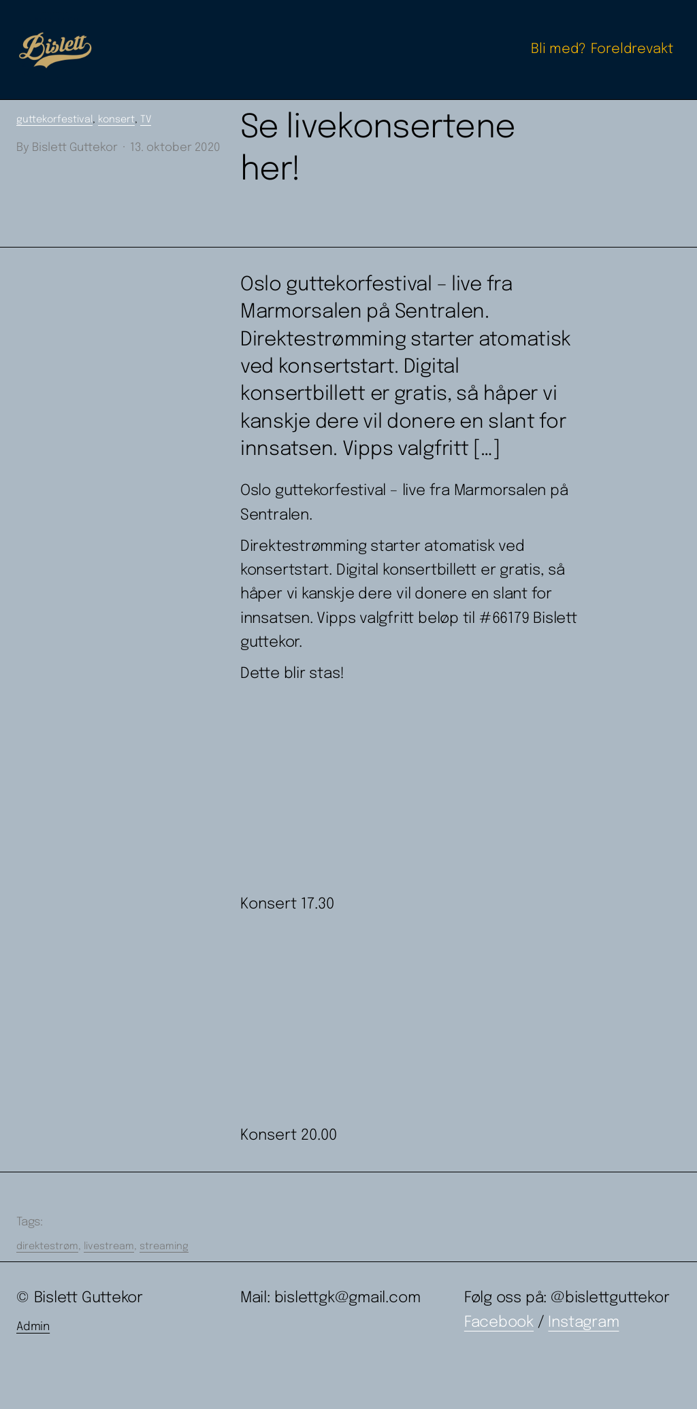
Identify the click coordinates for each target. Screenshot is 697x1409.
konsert (116, 119)
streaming (164, 1246)
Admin (33, 1327)
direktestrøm (47, 1246)
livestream (109, 1246)
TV (145, 119)
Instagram (583, 1322)
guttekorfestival (54, 119)
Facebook (499, 1322)
